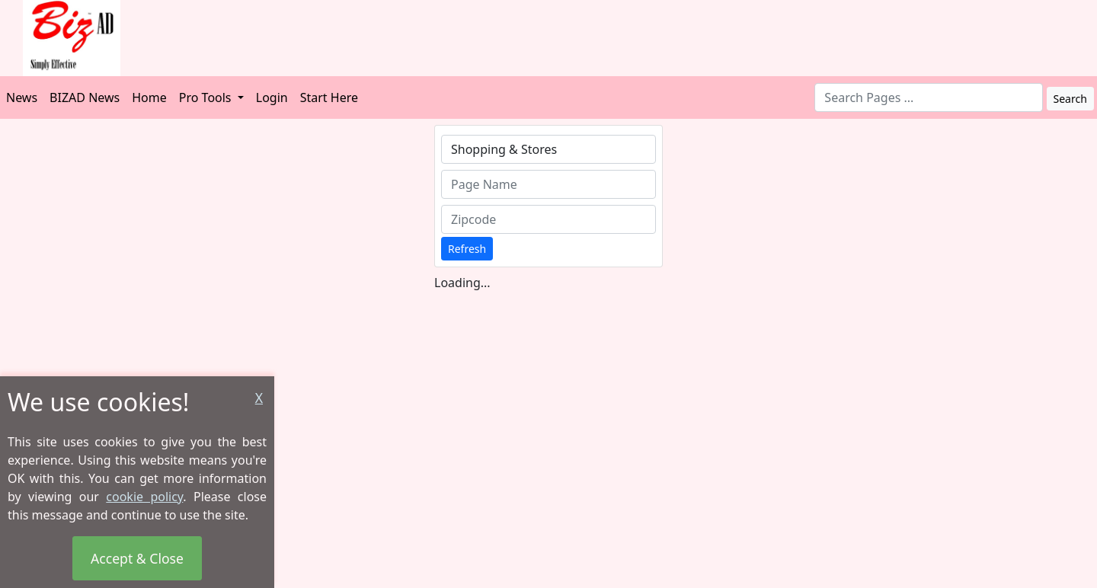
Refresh (467, 248)
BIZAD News (85, 97)
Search (1070, 98)
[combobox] (928, 97)
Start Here (329, 97)
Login (272, 97)
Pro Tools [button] (207, 97)
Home (149, 97)
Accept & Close (137, 558)
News (21, 97)
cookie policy (144, 496)
